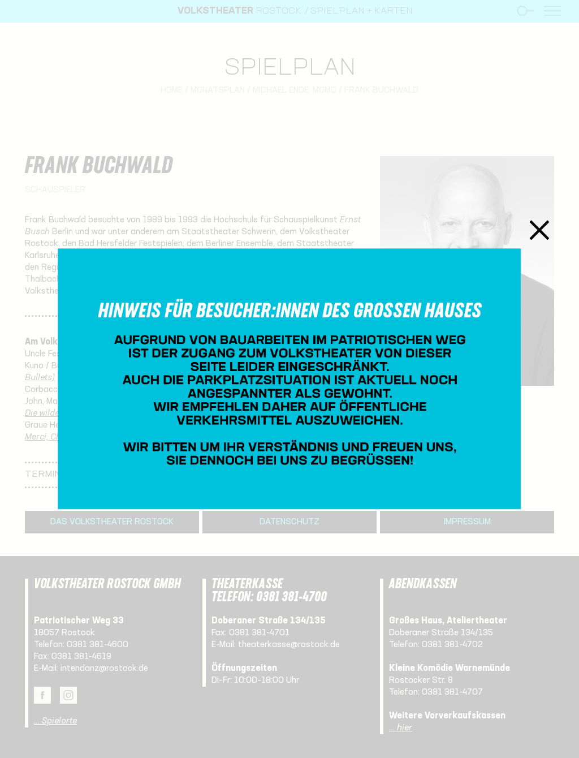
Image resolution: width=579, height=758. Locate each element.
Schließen (540, 230)
